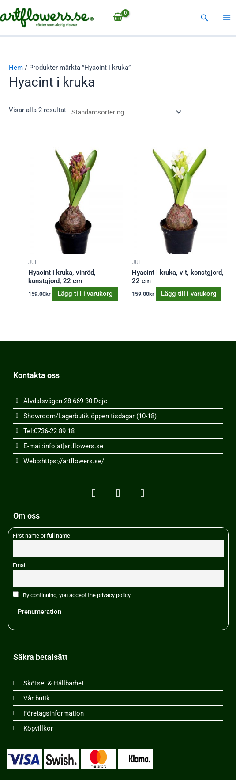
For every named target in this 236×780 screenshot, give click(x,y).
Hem (16, 68)
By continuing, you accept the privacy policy (72, 594)
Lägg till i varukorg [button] (85, 294)
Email (19, 565)
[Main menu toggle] (226, 17)
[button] (205, 17)
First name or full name (41, 535)
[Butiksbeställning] (125, 112)
